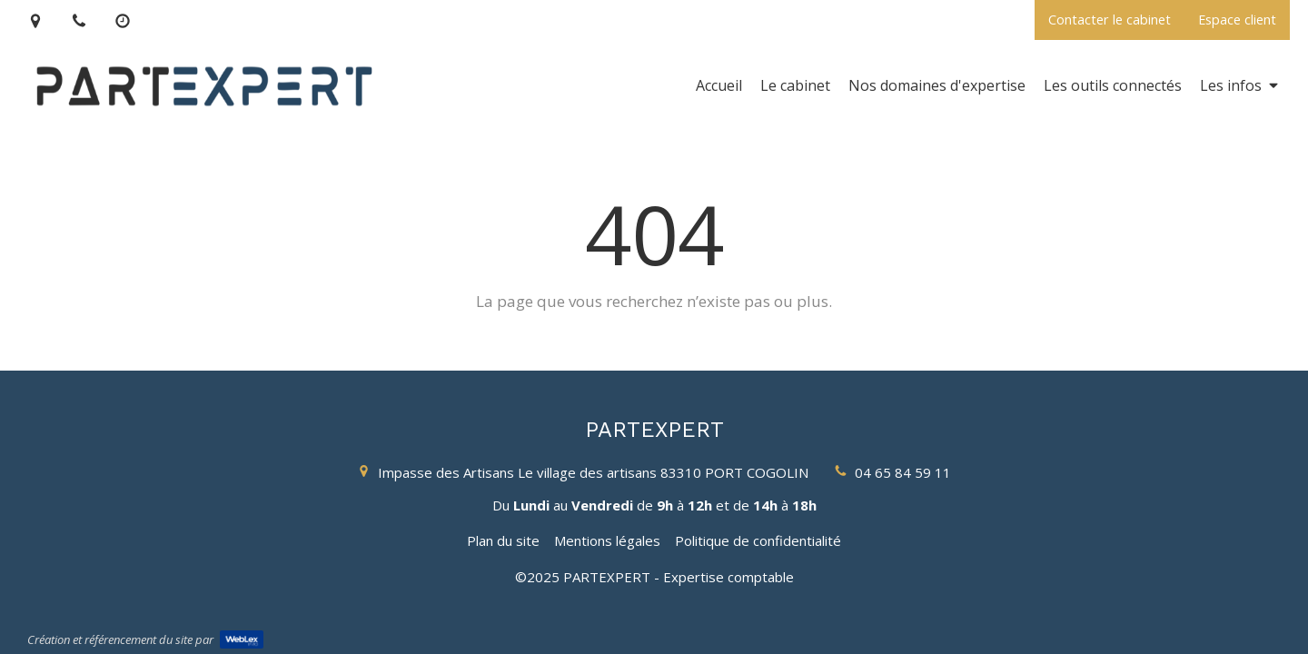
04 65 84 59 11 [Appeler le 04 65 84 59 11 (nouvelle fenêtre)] (903, 472)
